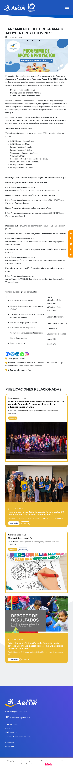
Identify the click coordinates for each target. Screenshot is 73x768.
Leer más (12, 418)
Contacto (8, 728)
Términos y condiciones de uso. (17, 736)
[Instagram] (27, 354)
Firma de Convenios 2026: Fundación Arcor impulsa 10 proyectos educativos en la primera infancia (36, 513)
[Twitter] (12, 354)
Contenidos (9, 743)
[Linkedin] (17, 354)
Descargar (25, 523)
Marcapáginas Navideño (20, 538)
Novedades (9, 746)
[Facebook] (8, 354)
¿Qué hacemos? (11, 724)
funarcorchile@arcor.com (20, 718)
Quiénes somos (11, 732)
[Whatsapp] (22, 354)
